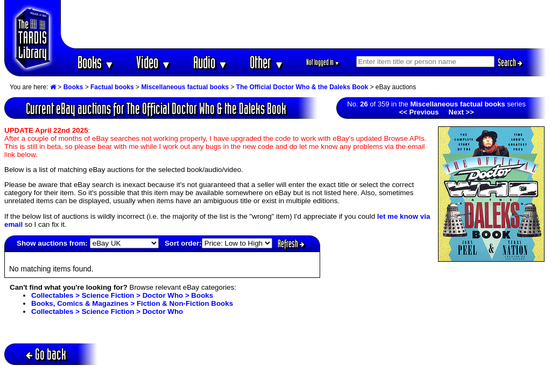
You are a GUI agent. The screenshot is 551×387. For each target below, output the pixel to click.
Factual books (112, 87)
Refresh (291, 243)
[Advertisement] (304, 24)
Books (96, 62)
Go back (46, 354)
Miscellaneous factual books (185, 87)
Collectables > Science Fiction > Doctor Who (107, 311)
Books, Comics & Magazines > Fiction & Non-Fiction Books (132, 303)
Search (510, 62)
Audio (210, 62)
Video (153, 62)
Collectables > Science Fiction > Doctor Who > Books (122, 295)
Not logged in (323, 62)
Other (267, 62)
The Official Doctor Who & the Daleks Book (302, 87)
